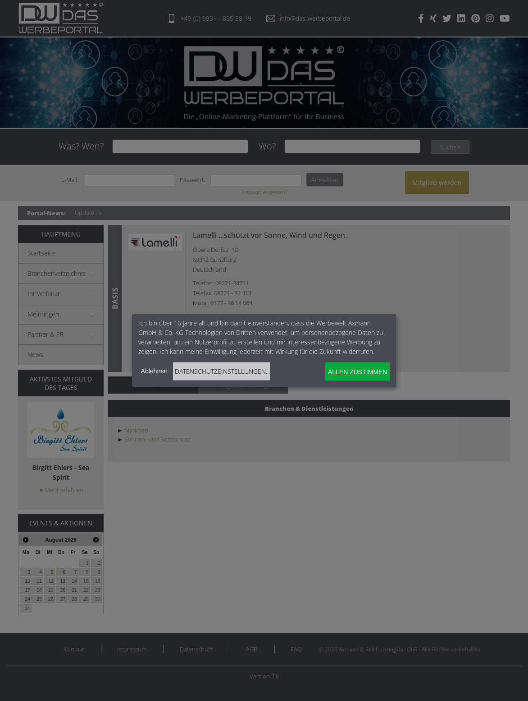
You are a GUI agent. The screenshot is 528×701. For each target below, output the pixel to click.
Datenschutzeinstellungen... (222, 371)
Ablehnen (154, 371)
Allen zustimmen (357, 371)
